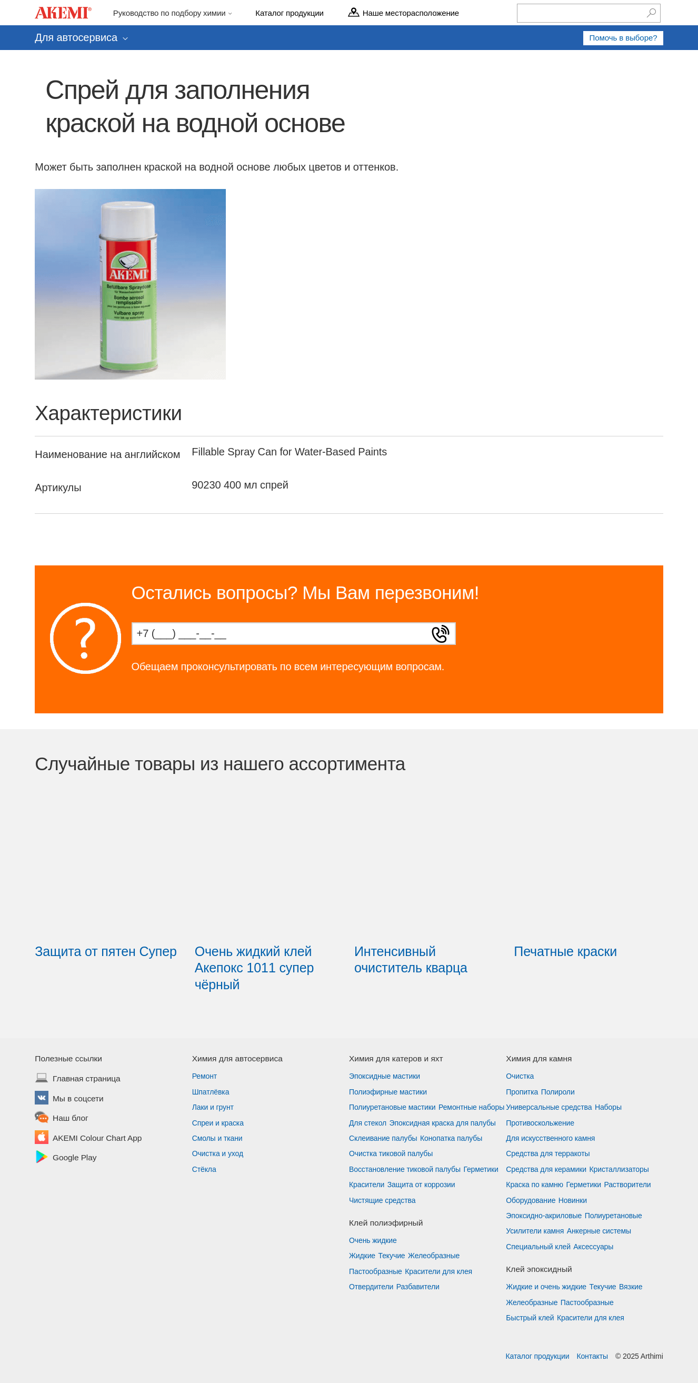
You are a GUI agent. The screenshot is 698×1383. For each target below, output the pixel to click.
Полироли (558, 1092)
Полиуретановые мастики (392, 1107)
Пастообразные (375, 1271)
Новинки (573, 1200)
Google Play (74, 1158)
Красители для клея (438, 1271)
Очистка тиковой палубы (391, 1153)
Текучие (391, 1255)
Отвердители (371, 1286)
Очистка (520, 1076)
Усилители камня (535, 1231)
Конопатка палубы (451, 1138)
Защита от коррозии (421, 1184)
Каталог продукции (537, 1356)
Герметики (480, 1169)
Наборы (608, 1107)
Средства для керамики (546, 1169)
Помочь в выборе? (623, 37)
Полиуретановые (613, 1215)
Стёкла (204, 1169)
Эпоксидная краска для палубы (443, 1123)
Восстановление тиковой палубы (405, 1169)
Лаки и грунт (213, 1107)
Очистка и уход (217, 1153)
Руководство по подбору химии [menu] (170, 12)
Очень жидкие (373, 1240)
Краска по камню (534, 1184)
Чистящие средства (382, 1200)
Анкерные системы (599, 1231)
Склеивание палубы (383, 1138)
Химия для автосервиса (237, 1058)
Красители (366, 1184)
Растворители (627, 1184)
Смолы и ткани (217, 1138)
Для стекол (367, 1123)
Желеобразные (434, 1255)
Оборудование (530, 1200)
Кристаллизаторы (619, 1169)
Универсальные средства (549, 1107)
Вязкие (630, 1286)
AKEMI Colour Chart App (97, 1138)
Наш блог (70, 1118)
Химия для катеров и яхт (396, 1058)
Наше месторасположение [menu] (411, 12)
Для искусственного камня (550, 1138)
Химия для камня (539, 1058)
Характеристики (108, 413)
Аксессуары (593, 1246)
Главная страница (87, 1079)
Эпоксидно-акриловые (544, 1215)
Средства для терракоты (548, 1153)
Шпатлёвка (211, 1092)
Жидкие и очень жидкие (546, 1286)
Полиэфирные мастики (388, 1092)
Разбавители (418, 1286)
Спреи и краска (218, 1123)
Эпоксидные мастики (384, 1076)
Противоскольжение (540, 1123)
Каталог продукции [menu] (289, 12)
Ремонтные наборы (471, 1107)
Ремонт (204, 1076)
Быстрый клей (530, 1318)
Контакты (592, 1356)
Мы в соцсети (78, 1099)
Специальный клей (538, 1246)
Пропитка (522, 1092)
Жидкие (362, 1255)
